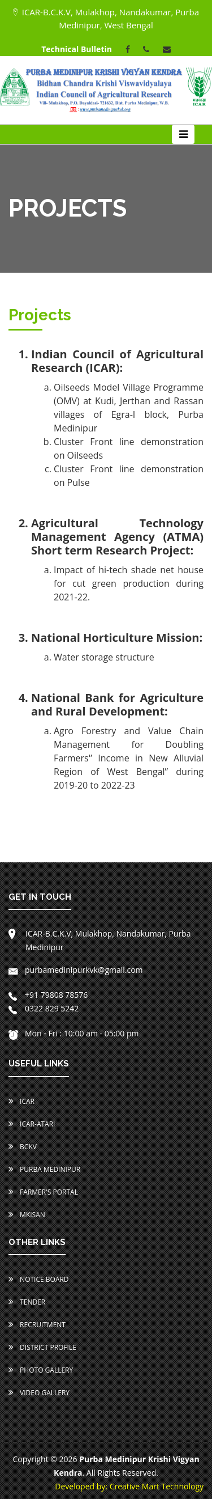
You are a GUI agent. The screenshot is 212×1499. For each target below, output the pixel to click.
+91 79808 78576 (48, 994)
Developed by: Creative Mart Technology (129, 1486)
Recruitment (37, 1324)
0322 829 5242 (43, 1008)
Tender (26, 1302)
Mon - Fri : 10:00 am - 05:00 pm (73, 1033)
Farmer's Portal (43, 1192)
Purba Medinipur (44, 1169)
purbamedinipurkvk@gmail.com (75, 969)
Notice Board (38, 1279)
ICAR (21, 1101)
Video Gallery (39, 1393)
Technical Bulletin (76, 49)
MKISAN (26, 1214)
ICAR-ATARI (31, 1124)
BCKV (22, 1146)
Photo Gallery (40, 1370)
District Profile (42, 1347)
